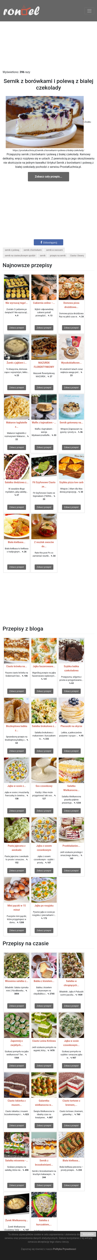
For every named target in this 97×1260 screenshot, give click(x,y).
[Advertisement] (48, 45)
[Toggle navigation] (89, 10)
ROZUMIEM (88, 1234)
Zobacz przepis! (16, 328)
